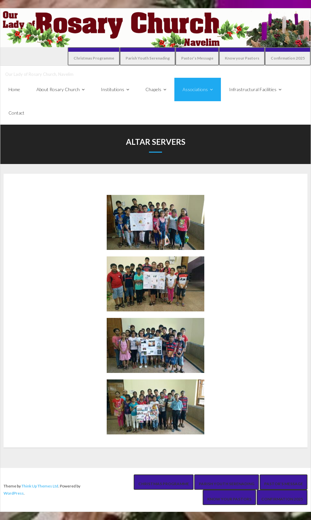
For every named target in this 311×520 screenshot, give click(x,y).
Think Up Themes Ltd (39, 486)
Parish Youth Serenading (148, 58)
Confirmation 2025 (288, 58)
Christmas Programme (94, 58)
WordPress (14, 493)
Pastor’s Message (197, 58)
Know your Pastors (242, 58)
